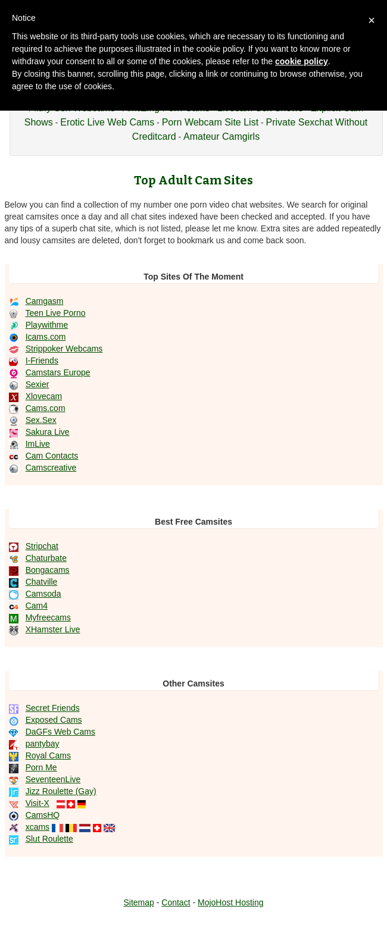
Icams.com (46, 336)
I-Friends (42, 360)
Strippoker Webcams (64, 348)
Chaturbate (46, 558)
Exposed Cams (54, 720)
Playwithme (47, 325)
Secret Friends (53, 708)
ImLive (38, 444)
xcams (37, 827)
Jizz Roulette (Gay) (61, 791)
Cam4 (37, 605)
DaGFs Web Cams (60, 731)
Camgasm (45, 301)
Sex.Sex (41, 420)
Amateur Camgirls (221, 136)
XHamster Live (53, 629)
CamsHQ (43, 815)
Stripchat (42, 546)
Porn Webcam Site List (210, 122)
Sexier (37, 384)
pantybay (43, 743)
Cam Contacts (52, 455)
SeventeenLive (53, 779)
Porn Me (41, 767)
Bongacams (48, 570)
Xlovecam (44, 396)
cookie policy (301, 61)
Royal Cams (48, 755)
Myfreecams (48, 617)
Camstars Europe (58, 372)
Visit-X (37, 803)
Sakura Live (48, 432)
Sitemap (138, 902)
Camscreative (51, 467)
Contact (175, 902)
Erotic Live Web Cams (107, 122)
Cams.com (45, 408)
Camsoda (43, 593)
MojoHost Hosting (231, 902)
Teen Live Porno (55, 313)
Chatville (42, 582)
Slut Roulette (49, 839)
